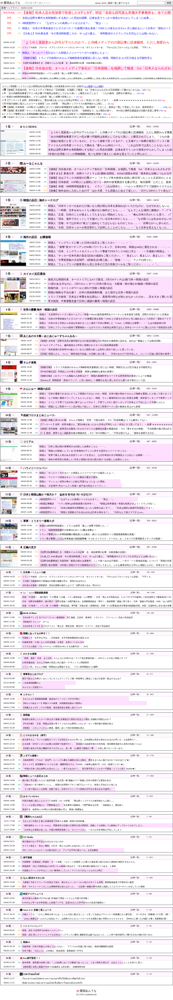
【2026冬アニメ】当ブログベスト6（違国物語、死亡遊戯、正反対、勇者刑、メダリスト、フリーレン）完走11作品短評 (77, 617)
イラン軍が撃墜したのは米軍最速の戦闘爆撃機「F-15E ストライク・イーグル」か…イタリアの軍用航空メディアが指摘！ (100, 538)
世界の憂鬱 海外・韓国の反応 (40, 309)
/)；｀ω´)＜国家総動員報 (35, 592)
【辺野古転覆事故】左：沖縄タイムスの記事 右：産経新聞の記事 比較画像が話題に (62, 63)
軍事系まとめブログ (33, 674)
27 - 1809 (150, 715)
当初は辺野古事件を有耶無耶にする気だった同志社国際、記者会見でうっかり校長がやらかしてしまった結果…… (88, 18)
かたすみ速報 (30, 654)
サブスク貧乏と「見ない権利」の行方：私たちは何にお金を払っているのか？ (58, 846)
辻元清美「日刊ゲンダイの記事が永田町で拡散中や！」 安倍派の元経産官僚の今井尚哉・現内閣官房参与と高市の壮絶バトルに (82, 744)
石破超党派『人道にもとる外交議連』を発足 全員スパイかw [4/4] (53, 642)
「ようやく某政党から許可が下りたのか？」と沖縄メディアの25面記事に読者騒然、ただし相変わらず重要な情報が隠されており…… (96, 44)
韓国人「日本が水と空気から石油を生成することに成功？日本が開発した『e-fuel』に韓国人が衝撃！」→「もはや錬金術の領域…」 (102, 325)
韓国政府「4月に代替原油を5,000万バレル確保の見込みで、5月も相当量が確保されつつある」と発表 (69, 866)
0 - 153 (149, 974)
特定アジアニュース (33, 894)
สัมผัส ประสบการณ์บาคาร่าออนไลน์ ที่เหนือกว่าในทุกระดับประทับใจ (52, 983)
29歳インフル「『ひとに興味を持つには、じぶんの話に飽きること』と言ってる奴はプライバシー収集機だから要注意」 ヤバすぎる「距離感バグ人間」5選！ (96, 914)
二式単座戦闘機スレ (31, 683)
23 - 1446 (150, 735)
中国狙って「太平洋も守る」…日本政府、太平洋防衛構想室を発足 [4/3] (55, 638)
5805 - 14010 (153, 200)
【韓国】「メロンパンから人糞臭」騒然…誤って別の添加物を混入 (53, 728)
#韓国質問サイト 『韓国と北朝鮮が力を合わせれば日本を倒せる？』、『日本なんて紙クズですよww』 (92, 512)
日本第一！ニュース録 (34, 572)
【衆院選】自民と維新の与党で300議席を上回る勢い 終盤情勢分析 (53, 967)
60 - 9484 (150, 633)
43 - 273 (150, 674)
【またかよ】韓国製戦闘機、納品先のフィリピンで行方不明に (51, 699)
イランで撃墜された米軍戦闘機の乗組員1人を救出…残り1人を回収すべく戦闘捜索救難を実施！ (87, 534)
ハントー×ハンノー (32, 926)
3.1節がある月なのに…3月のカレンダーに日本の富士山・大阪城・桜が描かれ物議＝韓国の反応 (103, 283)
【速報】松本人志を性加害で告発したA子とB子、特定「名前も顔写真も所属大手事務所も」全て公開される (96, 15)
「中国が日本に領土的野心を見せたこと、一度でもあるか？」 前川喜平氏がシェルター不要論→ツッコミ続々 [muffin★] (78, 768)
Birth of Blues (30, 613)
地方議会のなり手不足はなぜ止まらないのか (43, 841)
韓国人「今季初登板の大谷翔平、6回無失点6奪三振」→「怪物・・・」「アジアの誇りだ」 (101, 260)
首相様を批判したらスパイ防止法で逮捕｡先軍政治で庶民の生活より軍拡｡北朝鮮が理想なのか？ (66, 719)
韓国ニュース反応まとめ (35, 776)
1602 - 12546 (153, 335)
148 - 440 (150, 613)
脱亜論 (26, 715)
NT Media (28, 837)
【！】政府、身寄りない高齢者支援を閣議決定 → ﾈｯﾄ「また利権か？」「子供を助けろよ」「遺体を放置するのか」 (97, 433)
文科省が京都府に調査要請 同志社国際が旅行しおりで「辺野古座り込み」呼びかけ (61, 585)
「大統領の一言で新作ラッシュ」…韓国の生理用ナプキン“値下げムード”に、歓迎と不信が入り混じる (69, 785)
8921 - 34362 (153, 126)
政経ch (26, 942)
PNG (19, 13)
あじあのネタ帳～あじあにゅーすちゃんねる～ (50, 336)
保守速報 (27, 857)
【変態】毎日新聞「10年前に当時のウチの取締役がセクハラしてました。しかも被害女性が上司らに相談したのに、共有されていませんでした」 (105, 567)
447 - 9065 (152, 441)
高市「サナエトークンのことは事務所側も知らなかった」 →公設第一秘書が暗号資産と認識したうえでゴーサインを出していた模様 (83, 886)
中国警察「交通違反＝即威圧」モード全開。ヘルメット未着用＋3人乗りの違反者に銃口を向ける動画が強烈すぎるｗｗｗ (78, 862)
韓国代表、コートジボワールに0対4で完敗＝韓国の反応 (80, 288)
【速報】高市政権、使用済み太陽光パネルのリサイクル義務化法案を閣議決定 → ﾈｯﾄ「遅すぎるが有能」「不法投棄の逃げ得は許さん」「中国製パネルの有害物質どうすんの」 (105, 430)
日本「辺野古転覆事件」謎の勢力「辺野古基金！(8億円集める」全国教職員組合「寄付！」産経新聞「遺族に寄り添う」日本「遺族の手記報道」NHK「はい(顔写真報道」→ (97, 603)
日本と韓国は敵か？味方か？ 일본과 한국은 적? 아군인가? (57, 494)
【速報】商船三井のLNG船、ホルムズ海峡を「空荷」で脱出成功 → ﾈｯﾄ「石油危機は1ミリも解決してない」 (94, 420)
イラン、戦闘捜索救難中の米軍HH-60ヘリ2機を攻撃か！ (67, 530)
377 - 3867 (152, 494)
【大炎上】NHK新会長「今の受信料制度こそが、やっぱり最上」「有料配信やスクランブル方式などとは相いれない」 (91, 33)
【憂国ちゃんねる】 (33, 816)
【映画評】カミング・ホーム (35, 622)
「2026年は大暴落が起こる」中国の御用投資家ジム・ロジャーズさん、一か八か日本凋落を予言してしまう (71, 830)
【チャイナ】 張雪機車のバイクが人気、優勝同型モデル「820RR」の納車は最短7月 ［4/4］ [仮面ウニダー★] (73, 764)
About (97, 3)
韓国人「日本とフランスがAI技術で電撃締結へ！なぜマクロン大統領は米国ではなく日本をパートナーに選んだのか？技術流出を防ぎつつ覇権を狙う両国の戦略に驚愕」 (105, 329)
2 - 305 (149, 817)
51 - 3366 (150, 654)
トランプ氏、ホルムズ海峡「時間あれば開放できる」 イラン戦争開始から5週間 (60, 667)
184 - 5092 (151, 572)
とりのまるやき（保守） (35, 735)
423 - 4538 (152, 467)
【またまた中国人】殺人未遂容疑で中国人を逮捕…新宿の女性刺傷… (54, 821)
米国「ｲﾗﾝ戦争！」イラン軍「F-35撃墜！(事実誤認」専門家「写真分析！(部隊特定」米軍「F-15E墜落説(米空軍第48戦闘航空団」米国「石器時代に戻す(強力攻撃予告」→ (97, 607)
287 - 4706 (152, 547)
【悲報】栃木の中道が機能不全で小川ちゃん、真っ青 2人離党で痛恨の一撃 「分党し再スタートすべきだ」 (73, 748)
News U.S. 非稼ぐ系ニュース (37, 910)
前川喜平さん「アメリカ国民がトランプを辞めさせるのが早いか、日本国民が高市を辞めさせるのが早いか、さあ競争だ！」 (80, 739)
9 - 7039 (150, 796)
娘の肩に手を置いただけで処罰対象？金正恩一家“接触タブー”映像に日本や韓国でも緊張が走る (66, 780)
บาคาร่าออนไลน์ (31, 974)
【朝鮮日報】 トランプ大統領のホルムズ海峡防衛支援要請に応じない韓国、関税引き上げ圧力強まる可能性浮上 (87, 58)
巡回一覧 (112, 3)
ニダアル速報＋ (31, 755)
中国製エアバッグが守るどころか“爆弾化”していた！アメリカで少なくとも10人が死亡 (62, 870)
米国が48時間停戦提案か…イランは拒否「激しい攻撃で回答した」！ (54, 73)
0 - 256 (149, 958)
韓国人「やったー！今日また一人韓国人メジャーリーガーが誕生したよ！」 (66, 52)
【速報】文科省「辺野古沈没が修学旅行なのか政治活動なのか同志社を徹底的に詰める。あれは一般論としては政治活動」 (101, 341)
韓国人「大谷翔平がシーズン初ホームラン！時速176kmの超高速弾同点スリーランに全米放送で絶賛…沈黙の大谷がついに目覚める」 (104, 316)
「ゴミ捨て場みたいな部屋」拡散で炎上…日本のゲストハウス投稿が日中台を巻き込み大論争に (66, 789)
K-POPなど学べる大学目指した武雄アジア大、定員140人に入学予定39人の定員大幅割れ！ (64, 902)
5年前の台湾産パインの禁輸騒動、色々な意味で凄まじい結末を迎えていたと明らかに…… (100, 154)
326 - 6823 (152, 520)
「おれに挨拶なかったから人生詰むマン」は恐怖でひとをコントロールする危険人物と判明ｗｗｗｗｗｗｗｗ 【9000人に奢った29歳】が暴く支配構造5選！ (95, 918)
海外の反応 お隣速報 (37, 237)
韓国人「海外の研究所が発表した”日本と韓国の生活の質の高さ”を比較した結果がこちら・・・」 (88, 459)
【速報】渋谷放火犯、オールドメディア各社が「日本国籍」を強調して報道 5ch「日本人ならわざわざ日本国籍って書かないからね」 (96, 70)
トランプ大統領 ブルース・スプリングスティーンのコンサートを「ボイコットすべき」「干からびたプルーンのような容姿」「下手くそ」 (87, 47)
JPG (19, 23)
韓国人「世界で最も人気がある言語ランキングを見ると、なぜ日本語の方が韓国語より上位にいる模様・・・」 (95, 455)
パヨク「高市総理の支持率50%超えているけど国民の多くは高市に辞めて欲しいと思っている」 (87, 349)
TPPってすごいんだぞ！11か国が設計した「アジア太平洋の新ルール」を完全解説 (60, 850)
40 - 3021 (150, 694)
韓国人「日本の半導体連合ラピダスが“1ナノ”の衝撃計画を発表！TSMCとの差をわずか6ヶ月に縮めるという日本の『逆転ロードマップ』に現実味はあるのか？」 (96, 30)
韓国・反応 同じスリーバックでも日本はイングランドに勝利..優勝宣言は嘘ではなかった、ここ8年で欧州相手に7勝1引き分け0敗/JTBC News (87, 935)
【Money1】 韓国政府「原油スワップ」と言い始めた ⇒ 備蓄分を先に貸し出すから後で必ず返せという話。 (93, 380)
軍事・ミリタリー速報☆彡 (38, 521)
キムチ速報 (29, 362)
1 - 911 (149, 837)
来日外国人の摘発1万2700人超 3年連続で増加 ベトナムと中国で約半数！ (55, 898)
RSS (104, 3)
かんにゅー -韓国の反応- (37, 389)
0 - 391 (149, 926)
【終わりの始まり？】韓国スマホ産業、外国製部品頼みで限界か (52, 703)
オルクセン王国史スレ (32, 687)
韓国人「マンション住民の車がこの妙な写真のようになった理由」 (73, 481)
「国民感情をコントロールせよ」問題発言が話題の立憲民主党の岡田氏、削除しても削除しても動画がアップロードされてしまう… (83, 825)
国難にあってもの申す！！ (36, 633)
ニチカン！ (28, 694)
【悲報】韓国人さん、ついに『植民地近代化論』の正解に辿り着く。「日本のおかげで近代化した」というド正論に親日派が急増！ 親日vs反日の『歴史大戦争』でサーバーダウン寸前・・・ (105, 355)
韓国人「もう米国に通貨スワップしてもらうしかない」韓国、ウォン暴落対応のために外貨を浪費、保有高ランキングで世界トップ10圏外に (105, 400)
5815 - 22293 (153, 163)
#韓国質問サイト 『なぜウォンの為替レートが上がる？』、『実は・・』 (65, 23)
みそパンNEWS (31, 796)
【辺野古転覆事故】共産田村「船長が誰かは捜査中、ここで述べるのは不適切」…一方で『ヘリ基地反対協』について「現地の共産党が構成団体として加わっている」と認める (105, 562)
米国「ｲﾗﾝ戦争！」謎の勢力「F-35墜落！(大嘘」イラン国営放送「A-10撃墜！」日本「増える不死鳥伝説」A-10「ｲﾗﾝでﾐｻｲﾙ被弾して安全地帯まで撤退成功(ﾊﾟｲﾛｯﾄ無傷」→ (96, 599)
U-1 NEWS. (30, 126)
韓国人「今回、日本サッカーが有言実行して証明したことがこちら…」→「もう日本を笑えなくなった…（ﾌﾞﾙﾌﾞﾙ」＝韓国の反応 (108, 229)
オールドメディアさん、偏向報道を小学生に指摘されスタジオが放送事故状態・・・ (82, 345)
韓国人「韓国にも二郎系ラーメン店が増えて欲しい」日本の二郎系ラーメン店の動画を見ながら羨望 (89, 406)
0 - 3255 (150, 857)
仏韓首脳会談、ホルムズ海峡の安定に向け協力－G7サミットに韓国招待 (55, 662)
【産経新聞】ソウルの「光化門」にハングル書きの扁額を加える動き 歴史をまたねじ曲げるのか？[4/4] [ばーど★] (75, 760)
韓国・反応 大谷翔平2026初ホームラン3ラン (42, 930)
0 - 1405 (150, 878)
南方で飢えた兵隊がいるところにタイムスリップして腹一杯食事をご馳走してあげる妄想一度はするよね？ (71, 678)
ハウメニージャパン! (35, 468)
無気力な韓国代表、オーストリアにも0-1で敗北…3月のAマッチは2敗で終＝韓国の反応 (98, 279)
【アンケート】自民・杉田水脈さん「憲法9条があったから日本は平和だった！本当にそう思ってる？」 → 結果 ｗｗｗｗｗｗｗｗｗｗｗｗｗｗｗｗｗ (105, 426)
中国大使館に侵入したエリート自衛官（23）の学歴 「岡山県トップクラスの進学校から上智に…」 (68, 801)
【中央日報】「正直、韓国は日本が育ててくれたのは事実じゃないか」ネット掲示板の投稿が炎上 (67, 723)
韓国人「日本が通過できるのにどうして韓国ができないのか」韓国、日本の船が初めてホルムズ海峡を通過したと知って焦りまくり (105, 393)
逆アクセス (124, 3)
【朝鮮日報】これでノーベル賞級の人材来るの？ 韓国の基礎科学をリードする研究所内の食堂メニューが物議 (95, 376)
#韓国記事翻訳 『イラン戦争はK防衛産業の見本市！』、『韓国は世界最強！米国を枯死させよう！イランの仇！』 (97, 503)
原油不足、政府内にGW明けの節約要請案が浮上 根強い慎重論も (53, 809)
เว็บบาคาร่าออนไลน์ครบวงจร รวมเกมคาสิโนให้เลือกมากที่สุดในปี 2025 (53, 978)
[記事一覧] (135, 126)
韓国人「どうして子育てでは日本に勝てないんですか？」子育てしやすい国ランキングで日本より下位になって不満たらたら (102, 402)
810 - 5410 (152, 388)
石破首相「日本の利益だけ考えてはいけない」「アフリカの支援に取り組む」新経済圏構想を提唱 (67, 946)
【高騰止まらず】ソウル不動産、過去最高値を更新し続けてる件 (52, 707)
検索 (169, 3)
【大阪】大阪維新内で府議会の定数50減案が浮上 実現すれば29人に (54, 581)
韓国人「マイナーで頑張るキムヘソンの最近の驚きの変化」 (69, 477)
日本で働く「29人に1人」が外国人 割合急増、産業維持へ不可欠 (52, 951)
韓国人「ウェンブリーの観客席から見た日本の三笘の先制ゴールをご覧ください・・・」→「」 (103, 264)
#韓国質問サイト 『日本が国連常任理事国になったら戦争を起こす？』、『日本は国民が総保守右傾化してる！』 (97, 508)
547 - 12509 (152, 415)
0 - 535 (149, 910)
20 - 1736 (150, 755)
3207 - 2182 (152, 273)
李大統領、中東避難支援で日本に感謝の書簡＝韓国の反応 (81, 301)
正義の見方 (29, 547)
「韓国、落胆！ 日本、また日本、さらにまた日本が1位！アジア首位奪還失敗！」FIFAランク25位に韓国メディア (74, 658)
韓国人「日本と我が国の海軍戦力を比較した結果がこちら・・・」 (73, 446)
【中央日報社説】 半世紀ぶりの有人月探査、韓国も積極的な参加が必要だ (76, 371)
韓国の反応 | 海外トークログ (40, 200)
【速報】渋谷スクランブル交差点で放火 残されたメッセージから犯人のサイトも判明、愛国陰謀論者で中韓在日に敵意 (78, 882)
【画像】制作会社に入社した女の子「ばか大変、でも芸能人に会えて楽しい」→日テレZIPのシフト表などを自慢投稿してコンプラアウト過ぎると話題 (109, 192)
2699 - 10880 (153, 309)
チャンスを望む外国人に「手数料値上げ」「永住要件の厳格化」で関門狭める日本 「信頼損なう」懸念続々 (73, 805)
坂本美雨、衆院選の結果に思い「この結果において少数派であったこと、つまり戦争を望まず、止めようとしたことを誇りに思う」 (83, 962)
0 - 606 (149, 894)
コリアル (28, 441)
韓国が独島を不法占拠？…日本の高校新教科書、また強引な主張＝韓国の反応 (93, 292)
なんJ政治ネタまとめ (33, 878)
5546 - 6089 (152, 236)
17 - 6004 (150, 776)
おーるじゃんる (33, 163)
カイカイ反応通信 (34, 273)
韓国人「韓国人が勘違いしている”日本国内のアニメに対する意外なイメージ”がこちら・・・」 (87, 451)
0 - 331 (149, 942)
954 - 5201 (152, 362)
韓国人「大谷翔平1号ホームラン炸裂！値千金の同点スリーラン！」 (73, 486)
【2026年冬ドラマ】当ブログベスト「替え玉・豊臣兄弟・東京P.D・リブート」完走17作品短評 (66, 626)
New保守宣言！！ (31, 958)
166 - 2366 (151, 592)
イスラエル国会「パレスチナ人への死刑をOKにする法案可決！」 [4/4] (55, 646)
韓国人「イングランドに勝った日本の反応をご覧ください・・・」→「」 (90, 242)
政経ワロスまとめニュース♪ (39, 415)
